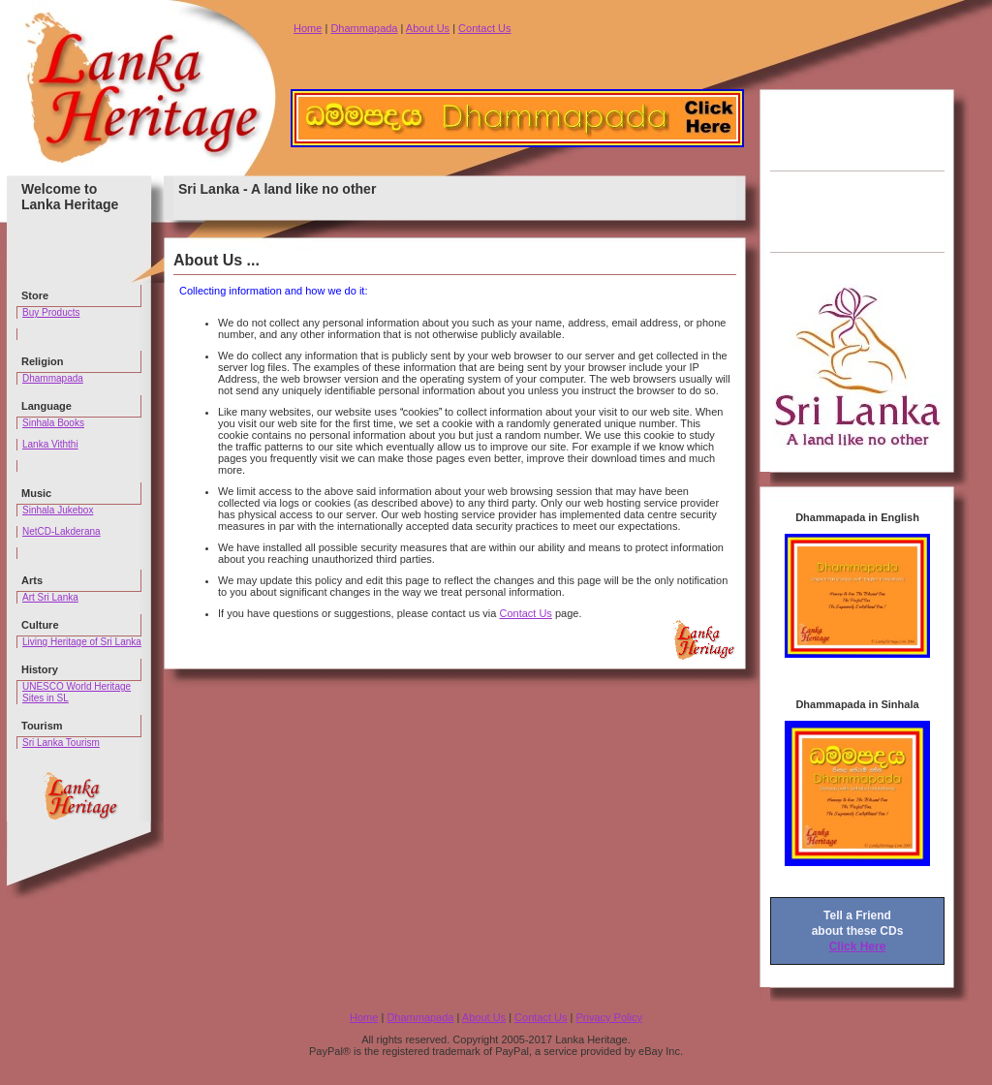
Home (308, 28)
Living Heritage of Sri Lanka (81, 641)
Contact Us (484, 28)
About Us (428, 28)
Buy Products (50, 312)
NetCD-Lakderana (61, 531)
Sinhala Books (53, 423)
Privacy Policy (608, 1017)
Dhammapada (363, 28)
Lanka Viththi (50, 444)
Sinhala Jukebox (57, 510)
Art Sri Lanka (50, 597)
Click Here (857, 946)
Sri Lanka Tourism (61, 742)
